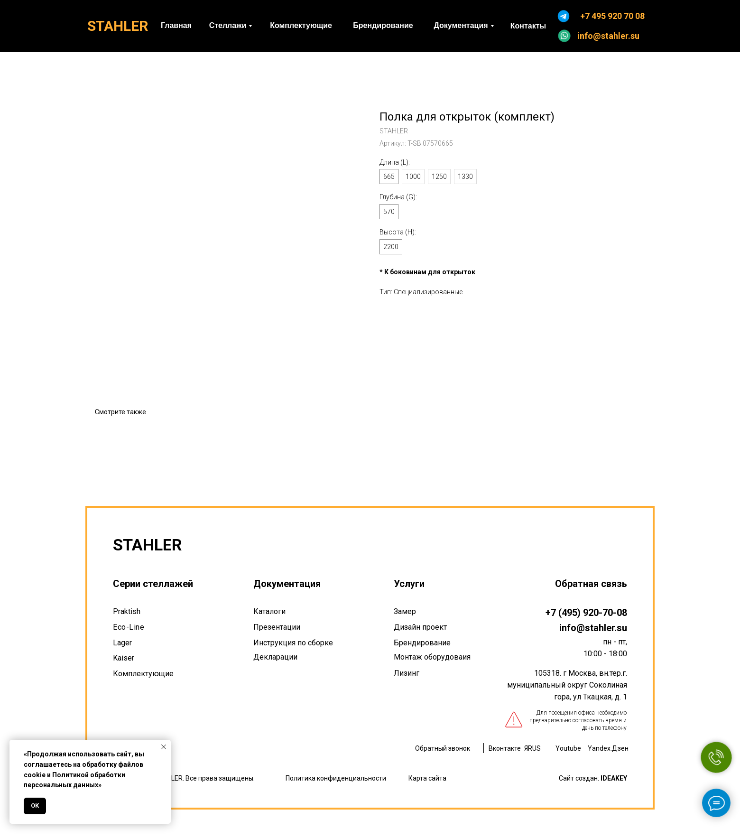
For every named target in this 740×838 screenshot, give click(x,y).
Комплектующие (143, 673)
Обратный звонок (442, 748)
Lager (122, 642)
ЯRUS (532, 748)
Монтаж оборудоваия (432, 656)
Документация (287, 583)
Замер (405, 611)
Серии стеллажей (153, 583)
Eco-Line (128, 627)
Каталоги (269, 611)
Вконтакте (505, 748)
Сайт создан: (593, 778)
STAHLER (117, 26)
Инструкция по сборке (293, 642)
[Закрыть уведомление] (163, 747)
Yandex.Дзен (608, 748)
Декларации (275, 656)
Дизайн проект (420, 627)
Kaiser (123, 657)
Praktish (126, 611)
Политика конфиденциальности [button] (336, 778)
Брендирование (422, 642)
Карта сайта (427, 778)
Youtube (568, 748)
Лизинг (406, 673)
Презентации (276, 627)
